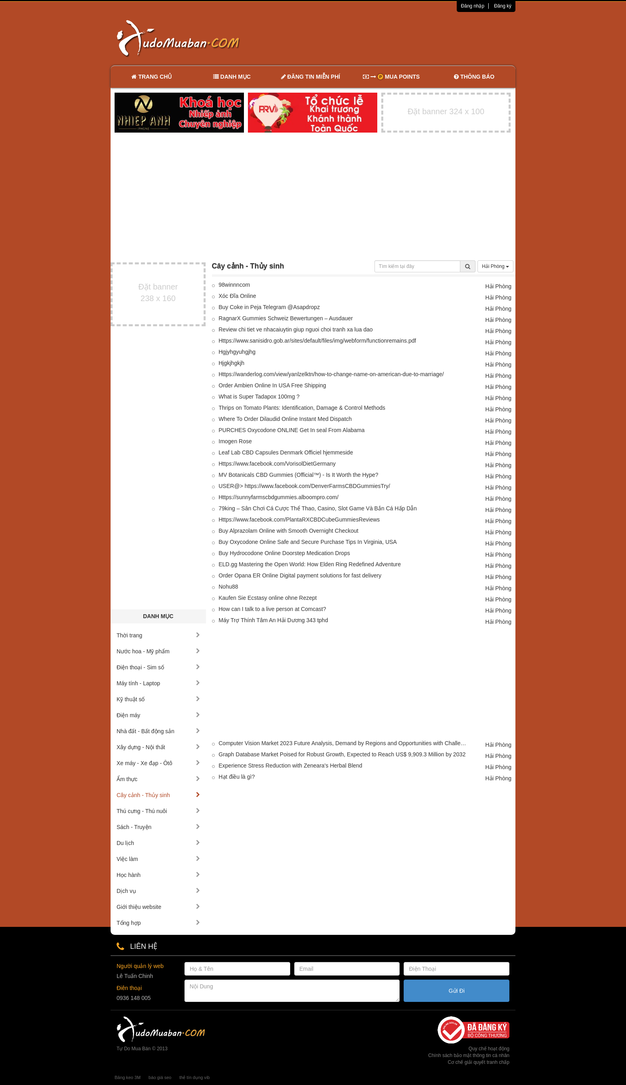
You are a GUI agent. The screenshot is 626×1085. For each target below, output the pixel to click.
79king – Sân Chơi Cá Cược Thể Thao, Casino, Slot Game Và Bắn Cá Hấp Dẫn (318, 508)
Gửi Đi (457, 991)
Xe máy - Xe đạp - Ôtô (158, 763)
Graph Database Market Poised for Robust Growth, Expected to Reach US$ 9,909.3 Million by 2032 (342, 754)
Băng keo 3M (128, 1077)
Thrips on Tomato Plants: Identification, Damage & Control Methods (302, 408)
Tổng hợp (158, 923)
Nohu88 (228, 586)
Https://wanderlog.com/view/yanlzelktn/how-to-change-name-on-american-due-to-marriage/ (331, 374)
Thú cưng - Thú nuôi (158, 811)
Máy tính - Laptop (158, 683)
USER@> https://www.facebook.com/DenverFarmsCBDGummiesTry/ (304, 486)
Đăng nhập (472, 6)
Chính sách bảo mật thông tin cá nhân (468, 1055)
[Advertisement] (397, 38)
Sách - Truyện (158, 827)
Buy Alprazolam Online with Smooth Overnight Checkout (289, 531)
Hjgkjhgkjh (232, 363)
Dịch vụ (158, 891)
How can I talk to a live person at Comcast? (272, 609)
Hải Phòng (495, 266)
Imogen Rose (235, 441)
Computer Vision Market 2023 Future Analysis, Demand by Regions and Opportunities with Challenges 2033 (343, 743)
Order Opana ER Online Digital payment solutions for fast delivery (300, 575)
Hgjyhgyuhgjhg (237, 352)
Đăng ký (502, 6)
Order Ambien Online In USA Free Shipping (272, 385)
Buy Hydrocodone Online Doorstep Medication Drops (284, 553)
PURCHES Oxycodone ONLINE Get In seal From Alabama (292, 430)
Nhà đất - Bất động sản (158, 731)
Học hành (158, 875)
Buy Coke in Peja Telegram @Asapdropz (269, 307)
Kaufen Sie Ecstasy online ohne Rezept (268, 598)
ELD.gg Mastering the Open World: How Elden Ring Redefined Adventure (310, 564)
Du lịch (158, 843)
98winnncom (234, 285)
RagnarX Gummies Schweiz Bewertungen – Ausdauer (286, 318)
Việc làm (158, 859)
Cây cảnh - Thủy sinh (158, 795)
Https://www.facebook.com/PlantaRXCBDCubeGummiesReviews (299, 519)
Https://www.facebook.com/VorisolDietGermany (277, 463)
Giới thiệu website (158, 907)
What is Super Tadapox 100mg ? (259, 396)
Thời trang (158, 635)
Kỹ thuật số (158, 699)
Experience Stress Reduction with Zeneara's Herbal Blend (291, 765)
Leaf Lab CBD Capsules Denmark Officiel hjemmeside (286, 452)
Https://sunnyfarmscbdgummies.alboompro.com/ (279, 497)
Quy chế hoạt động (489, 1048)
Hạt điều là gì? (237, 777)
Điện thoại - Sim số (158, 667)
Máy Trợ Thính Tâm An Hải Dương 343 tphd (273, 620)
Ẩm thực (158, 779)
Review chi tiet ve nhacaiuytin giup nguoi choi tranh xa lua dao (296, 329)
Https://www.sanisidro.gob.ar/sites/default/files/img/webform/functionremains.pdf (317, 340)
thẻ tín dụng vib (194, 1077)
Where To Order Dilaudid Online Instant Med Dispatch (285, 419)
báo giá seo (160, 1077)
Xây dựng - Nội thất (158, 747)
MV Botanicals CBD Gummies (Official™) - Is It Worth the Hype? (298, 475)
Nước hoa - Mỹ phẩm (158, 651)
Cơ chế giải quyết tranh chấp (478, 1062)
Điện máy (158, 715)
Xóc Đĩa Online (237, 296)
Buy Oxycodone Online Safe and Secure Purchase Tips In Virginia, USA (308, 542)
